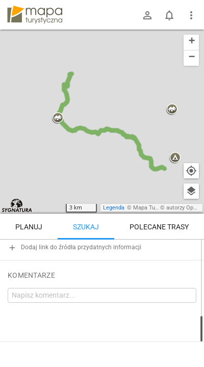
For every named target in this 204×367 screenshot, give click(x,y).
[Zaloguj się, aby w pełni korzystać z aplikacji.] (186, 339)
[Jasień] (163, 304)
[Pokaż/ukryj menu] (191, 15)
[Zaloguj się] (147, 15)
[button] (58, 118)
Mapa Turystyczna (156, 207)
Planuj (28, 227)
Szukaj (86, 227)
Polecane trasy (159, 227)
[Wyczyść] (191, 251)
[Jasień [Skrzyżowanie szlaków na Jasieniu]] (163, 261)
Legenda (113, 207)
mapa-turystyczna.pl (34, 15)
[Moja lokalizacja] (191, 170)
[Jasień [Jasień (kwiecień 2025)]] (61, 283)
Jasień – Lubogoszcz (56, 340)
